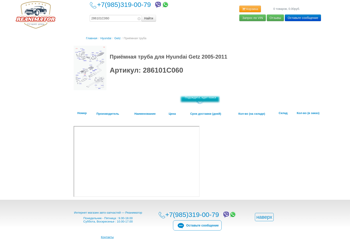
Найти (148, 18)
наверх (264, 217)
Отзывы (275, 18)
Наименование (145, 113)
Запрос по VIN (252, 18)
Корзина (250, 9)
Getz (117, 38)
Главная (91, 38)
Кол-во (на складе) (251, 113)
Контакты (107, 237)
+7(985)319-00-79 (133, 4)
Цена (172, 113)
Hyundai (105, 38)
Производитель (107, 113)
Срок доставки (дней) (205, 113)
